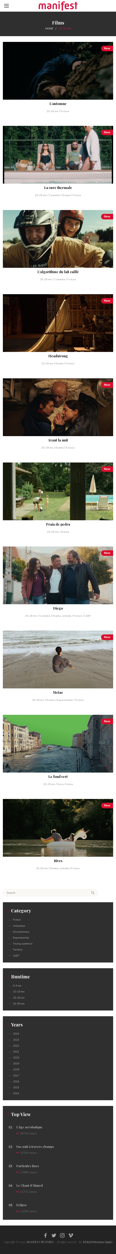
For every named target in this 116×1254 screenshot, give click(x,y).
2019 (16, 1063)
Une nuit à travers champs (35, 1147)
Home (49, 28)
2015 (16, 1087)
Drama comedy (62, 615)
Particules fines (27, 1166)
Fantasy (18, 949)
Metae (58, 692)
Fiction (65, 111)
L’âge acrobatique (29, 1127)
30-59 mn (19, 1004)
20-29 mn (52, 111)
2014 (16, 1093)
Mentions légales (103, 1242)
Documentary (21, 932)
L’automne (58, 103)
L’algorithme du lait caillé (58, 272)
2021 (16, 1052)
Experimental (65, 700)
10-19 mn (19, 991)
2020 (16, 1057)
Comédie (54, 195)
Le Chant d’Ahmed (29, 1185)
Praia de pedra (58, 524)
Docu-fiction (65, 784)
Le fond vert (58, 776)
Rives (58, 860)
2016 (16, 1081)
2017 (16, 1075)
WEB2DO (88, 1242)
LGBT (87, 615)
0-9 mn (17, 986)
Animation (19, 926)
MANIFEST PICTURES (40, 1242)
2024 (16, 1034)
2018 (16, 1069)
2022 (16, 1046)
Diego (58, 608)
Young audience (22, 943)
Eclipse (21, 1205)
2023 (16, 1040)
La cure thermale (58, 187)
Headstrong (58, 356)
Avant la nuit (58, 440)
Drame (66, 195)
